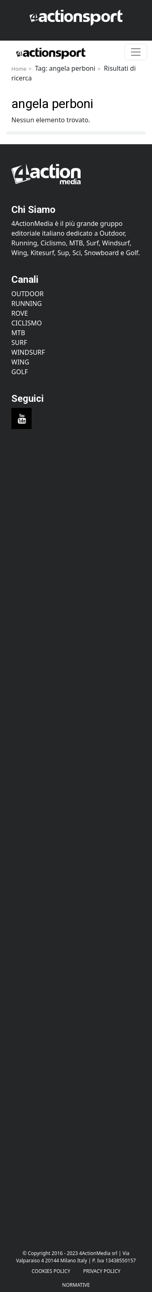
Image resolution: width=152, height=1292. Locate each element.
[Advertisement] (76, 534)
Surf (19, 342)
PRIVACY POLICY (101, 1271)
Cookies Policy (51, 1271)
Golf (19, 371)
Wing (20, 362)
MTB (18, 332)
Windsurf (28, 352)
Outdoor (27, 293)
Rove (19, 313)
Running (26, 303)
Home (18, 68)
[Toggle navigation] (135, 52)
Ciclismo (26, 323)
